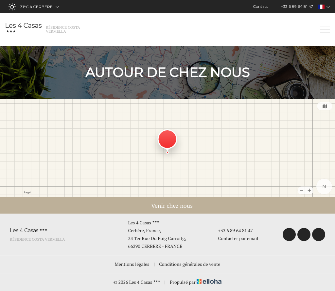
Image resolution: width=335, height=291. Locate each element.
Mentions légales (132, 264)
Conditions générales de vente (189, 264)
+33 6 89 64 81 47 (231, 230)
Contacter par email (234, 238)
